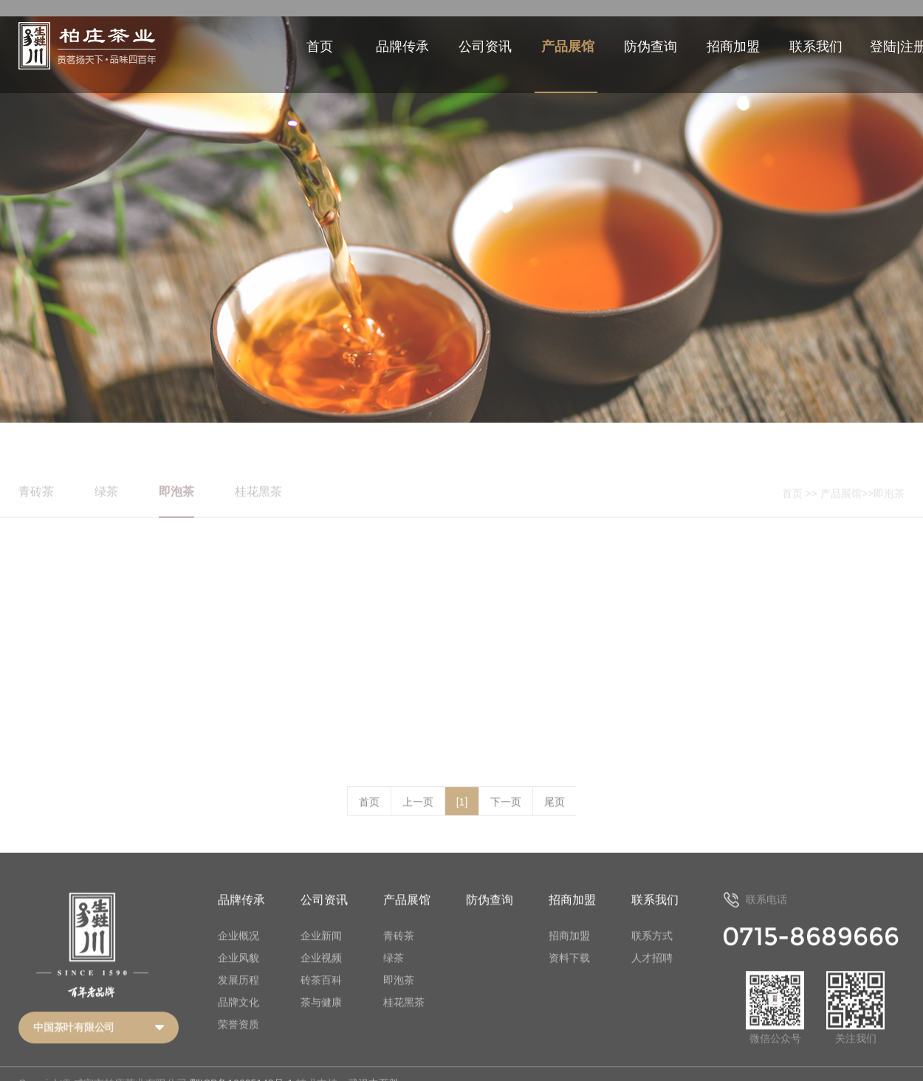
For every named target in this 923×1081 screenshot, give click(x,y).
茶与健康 (321, 1019)
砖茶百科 (321, 997)
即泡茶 (398, 997)
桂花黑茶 (404, 1019)
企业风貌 (238, 975)
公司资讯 (485, 46)
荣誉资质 (238, 1041)
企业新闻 (321, 952)
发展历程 (238, 997)
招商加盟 (733, 46)
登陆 (883, 46)
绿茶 (393, 975)
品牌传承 (402, 46)
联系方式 (652, 952)
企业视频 (321, 975)
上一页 (417, 819)
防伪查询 (650, 46)
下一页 (505, 819)
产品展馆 (567, 46)
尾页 (554, 819)
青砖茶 (398, 952)
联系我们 (816, 46)
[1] (462, 819)
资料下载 (569, 975)
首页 (319, 46)
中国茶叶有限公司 (73, 1045)
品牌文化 (238, 1019)
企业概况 (238, 952)
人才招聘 (652, 975)
